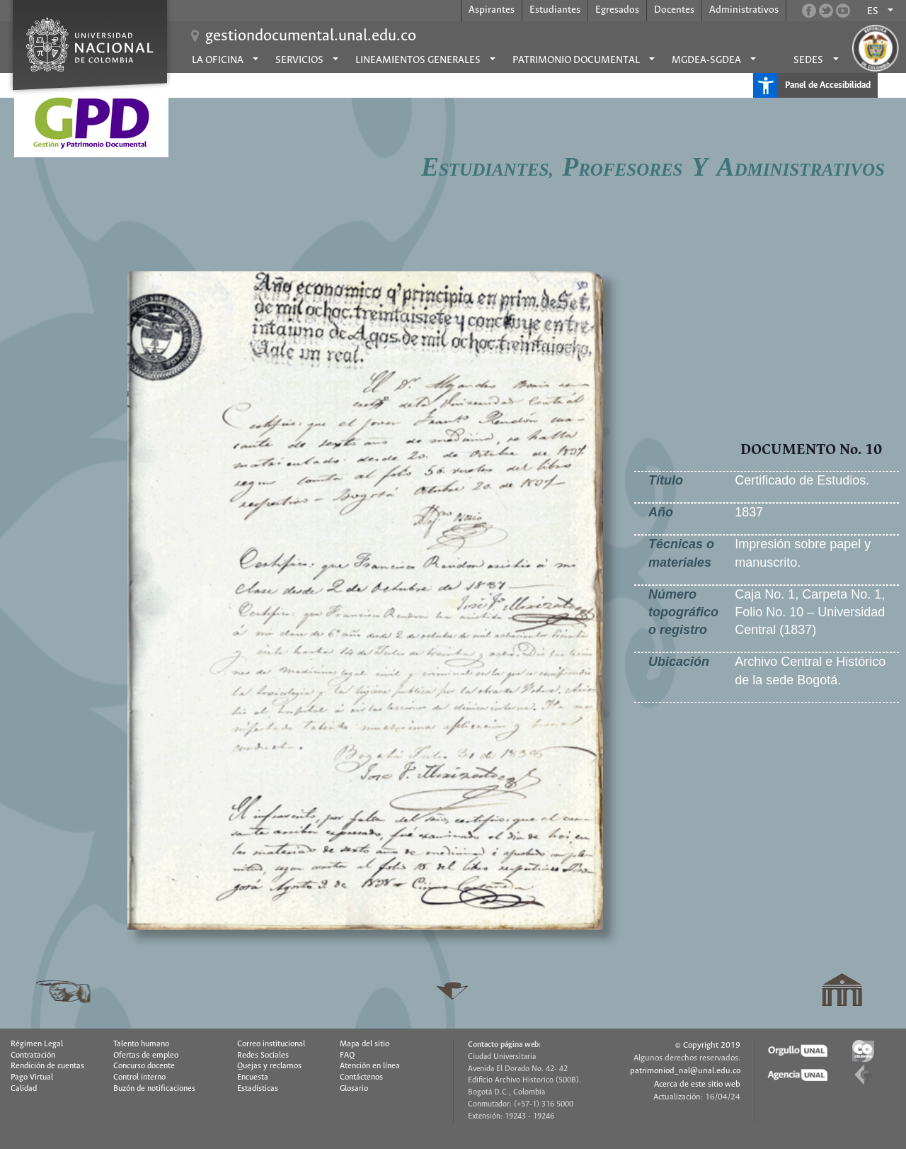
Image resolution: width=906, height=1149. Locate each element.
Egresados (617, 10)
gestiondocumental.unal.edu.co (310, 36)
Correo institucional (271, 1044)
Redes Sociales (263, 1055)
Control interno (139, 1077)
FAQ (347, 1055)
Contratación (33, 1055)
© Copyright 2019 (707, 1045)
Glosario (354, 1089)
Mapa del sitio (364, 1044)
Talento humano (141, 1044)
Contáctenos (361, 1077)
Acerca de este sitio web (697, 1084)
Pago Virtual (32, 1077)
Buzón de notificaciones (154, 1089)
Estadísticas (257, 1089)
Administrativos (744, 10)
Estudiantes (554, 10)
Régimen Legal (37, 1044)
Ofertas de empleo (145, 1055)
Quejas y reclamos (269, 1066)
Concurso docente (144, 1066)
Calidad (24, 1089)
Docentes (674, 10)
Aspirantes (492, 10)
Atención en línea (370, 1066)
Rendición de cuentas (47, 1066)
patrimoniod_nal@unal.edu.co (685, 1070)
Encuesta (252, 1077)
